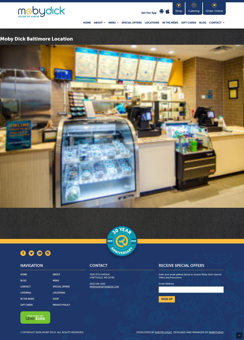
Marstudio (216, 332)
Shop (56, 299)
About (98, 23)
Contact (215, 23)
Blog (202, 23)
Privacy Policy (61, 305)
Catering (25, 293)
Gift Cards (188, 23)
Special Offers (132, 23)
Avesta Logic (163, 332)
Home (87, 23)
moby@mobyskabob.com (104, 287)
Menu (112, 23)
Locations (152, 23)
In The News (170, 23)
